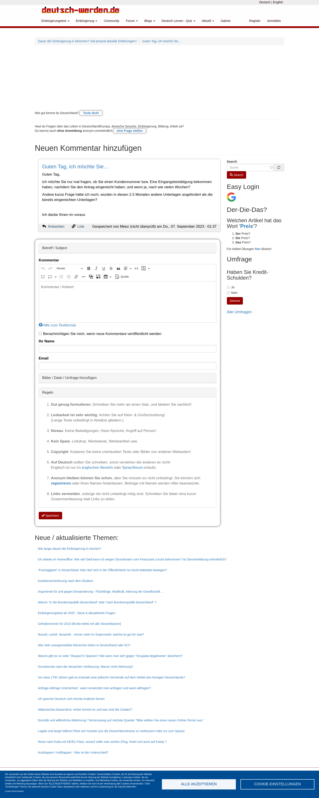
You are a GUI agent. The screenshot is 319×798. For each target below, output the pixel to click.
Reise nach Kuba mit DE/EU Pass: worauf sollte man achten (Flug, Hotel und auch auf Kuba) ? (102, 741)
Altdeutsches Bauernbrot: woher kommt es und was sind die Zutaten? (85, 709)
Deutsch (264, 2)
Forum (132, 21)
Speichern (50, 515)
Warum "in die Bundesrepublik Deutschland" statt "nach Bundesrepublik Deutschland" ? (97, 602)
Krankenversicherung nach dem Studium (65, 581)
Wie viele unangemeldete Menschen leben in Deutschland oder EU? (84, 645)
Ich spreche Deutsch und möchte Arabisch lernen (71, 699)
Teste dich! (91, 113)
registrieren (61, 483)
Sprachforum (133, 467)
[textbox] (127, 302)
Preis (246, 226)
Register (255, 21)
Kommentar (49, 260)
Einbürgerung (86, 21)
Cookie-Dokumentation (14, 791)
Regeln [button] (47, 392)
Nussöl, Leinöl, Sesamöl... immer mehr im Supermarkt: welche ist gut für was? (91, 634)
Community (111, 21)
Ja (231, 287)
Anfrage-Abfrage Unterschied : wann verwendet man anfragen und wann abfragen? (94, 688)
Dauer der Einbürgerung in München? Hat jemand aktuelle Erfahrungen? (87, 41)
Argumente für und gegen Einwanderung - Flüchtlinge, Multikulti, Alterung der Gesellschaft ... (100, 591)
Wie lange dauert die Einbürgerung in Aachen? (69, 548)
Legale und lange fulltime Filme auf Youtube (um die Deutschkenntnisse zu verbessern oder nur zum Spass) (111, 731)
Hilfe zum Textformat (57, 325)
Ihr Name (46, 341)
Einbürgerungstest (55, 21)
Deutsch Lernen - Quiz (178, 21)
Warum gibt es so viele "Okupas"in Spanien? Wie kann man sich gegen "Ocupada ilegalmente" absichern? (110, 656)
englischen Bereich (97, 467)
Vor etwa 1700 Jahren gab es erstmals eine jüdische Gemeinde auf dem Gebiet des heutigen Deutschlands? (111, 677)
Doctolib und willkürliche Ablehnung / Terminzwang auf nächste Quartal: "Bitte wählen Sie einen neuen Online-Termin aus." (121, 720)
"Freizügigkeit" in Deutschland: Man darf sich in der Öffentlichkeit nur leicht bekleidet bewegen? (102, 570)
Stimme (235, 301)
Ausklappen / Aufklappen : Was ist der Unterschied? (73, 752)
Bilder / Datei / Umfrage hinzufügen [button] (69, 378)
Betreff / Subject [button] (54, 248)
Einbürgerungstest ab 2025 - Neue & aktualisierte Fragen (76, 613)
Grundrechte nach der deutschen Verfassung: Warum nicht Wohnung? (85, 666)
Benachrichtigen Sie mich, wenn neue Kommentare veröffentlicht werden (100, 334)
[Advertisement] (159, 78)
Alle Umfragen (239, 312)
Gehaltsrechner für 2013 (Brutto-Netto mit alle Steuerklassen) (79, 623)
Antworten (56, 226)
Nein (232, 292)
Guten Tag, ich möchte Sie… (161, 41)
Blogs (149, 21)
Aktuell (208, 21)
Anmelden (274, 21)
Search (232, 161)
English (278, 2)
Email (44, 358)
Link (80, 226)
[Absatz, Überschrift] (69, 268)
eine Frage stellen (130, 130)
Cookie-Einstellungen (277, 784)
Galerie (225, 21)
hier (258, 249)
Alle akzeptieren (199, 784)
